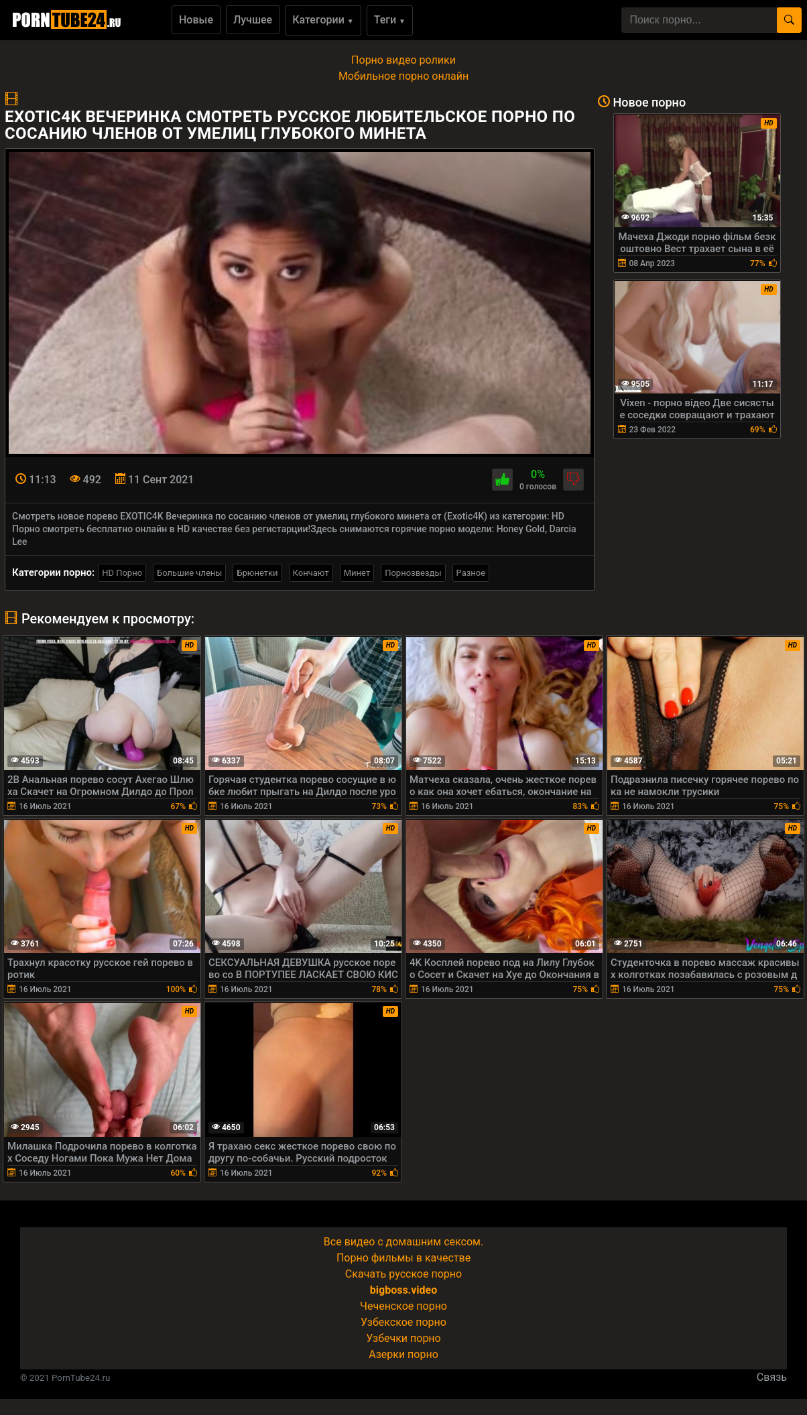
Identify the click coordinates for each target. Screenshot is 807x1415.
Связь (772, 1377)
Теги (390, 19)
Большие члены (189, 573)
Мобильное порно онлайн (403, 76)
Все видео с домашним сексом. (403, 1241)
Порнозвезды (413, 573)
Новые (196, 19)
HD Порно (122, 573)
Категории (323, 19)
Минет (357, 573)
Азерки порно (403, 1354)
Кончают (311, 573)
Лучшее (252, 19)
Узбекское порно (403, 1322)
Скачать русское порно (403, 1274)
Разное (471, 573)
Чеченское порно (403, 1306)
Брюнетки (257, 573)
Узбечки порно (403, 1338)
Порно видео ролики (403, 60)
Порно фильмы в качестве (403, 1257)
